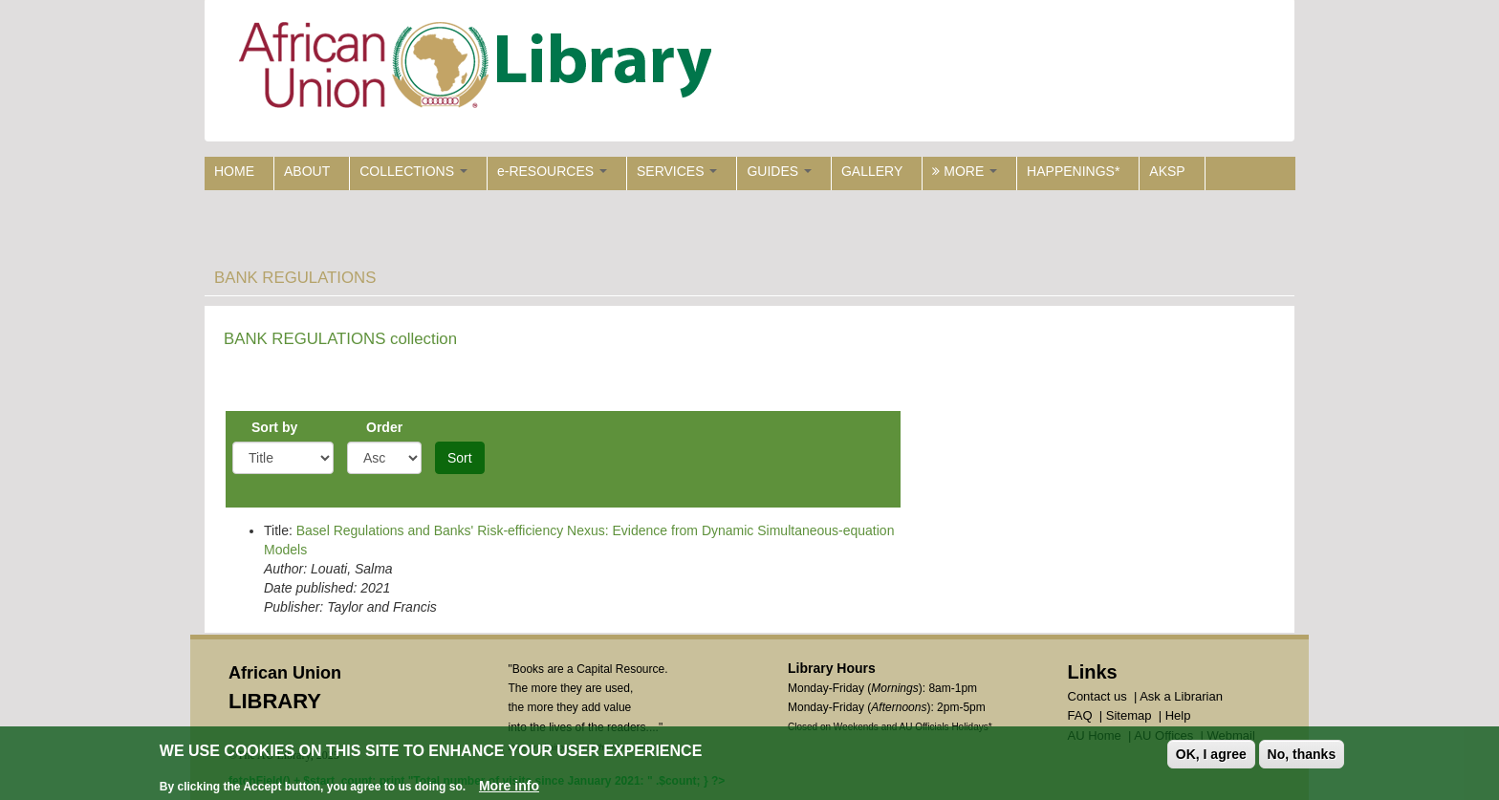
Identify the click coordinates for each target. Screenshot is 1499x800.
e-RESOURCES (552, 171)
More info (509, 787)
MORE (964, 171)
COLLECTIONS (413, 171)
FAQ (1080, 715)
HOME (234, 171)
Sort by (274, 427)
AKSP (1166, 171)
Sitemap (1129, 715)
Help (1178, 715)
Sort (459, 457)
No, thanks (1302, 756)
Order (384, 427)
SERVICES (677, 171)
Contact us (1097, 696)
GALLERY (871, 171)
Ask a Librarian (1181, 696)
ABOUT (307, 171)
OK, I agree (1211, 756)
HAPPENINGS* (1073, 171)
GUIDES (779, 171)
